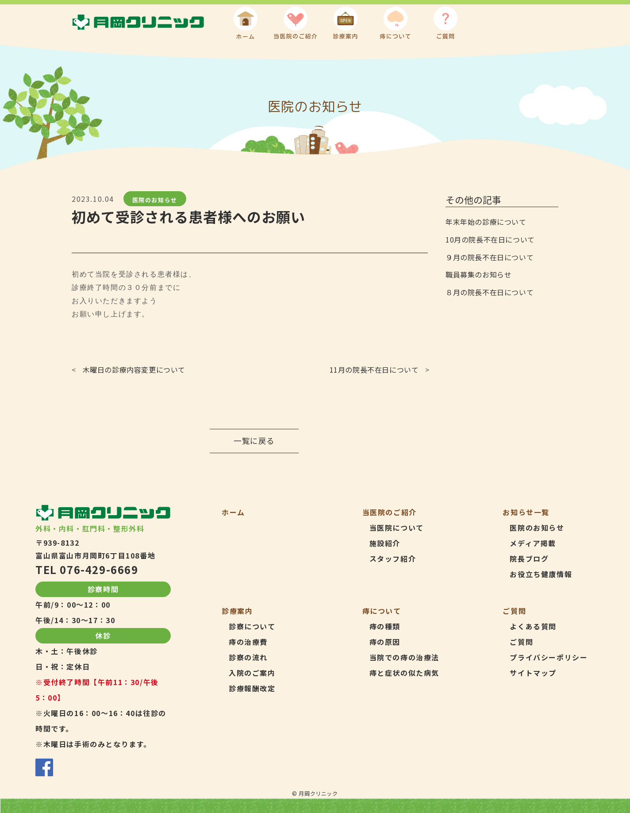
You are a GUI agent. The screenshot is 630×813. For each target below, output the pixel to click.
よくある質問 (533, 626)
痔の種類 (384, 626)
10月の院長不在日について (490, 239)
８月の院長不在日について (490, 292)
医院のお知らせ (154, 199)
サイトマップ (533, 672)
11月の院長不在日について (374, 369)
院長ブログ (529, 558)
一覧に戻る (254, 440)
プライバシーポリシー (549, 657)
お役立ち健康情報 (541, 574)
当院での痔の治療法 (404, 657)
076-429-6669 (99, 569)
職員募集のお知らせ (478, 274)
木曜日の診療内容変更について (134, 369)
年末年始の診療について (486, 221)
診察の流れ (248, 657)
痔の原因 (384, 641)
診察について (252, 626)
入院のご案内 (252, 672)
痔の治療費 (248, 641)
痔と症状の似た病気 (404, 672)
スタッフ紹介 (392, 558)
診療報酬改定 (252, 688)
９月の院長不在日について (490, 257)
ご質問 (521, 641)
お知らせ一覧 (526, 512)
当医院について (396, 527)
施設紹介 (384, 543)
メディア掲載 (533, 543)
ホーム (233, 512)
